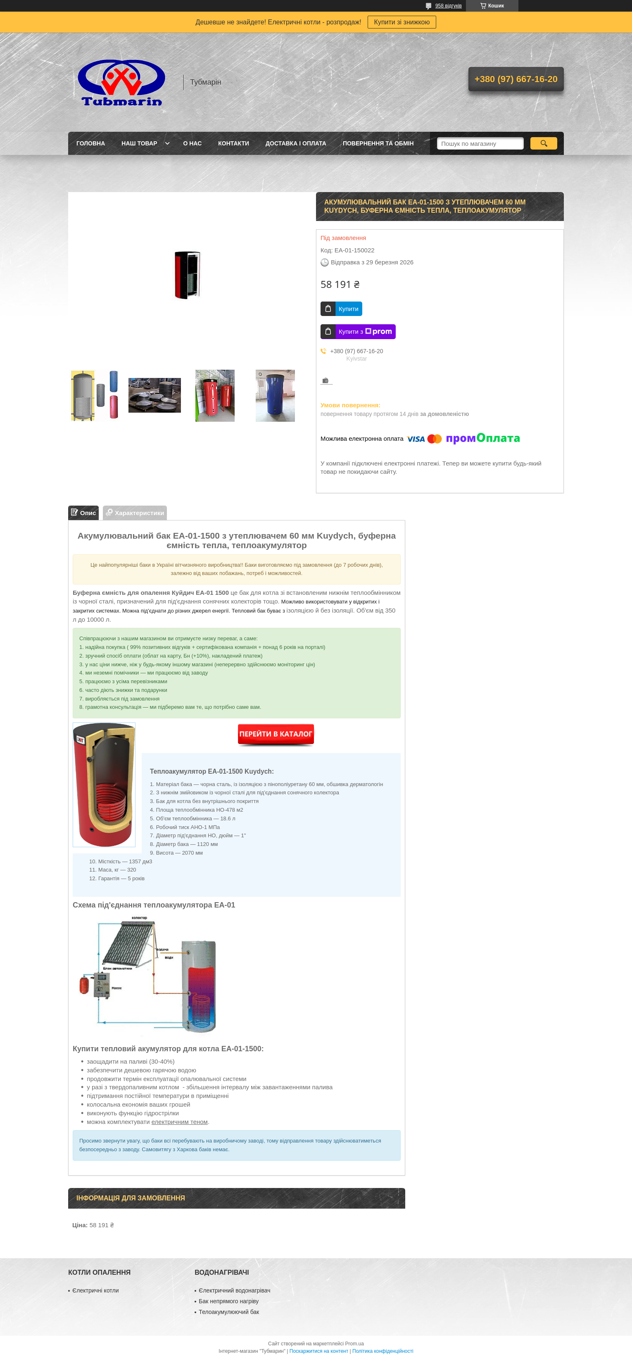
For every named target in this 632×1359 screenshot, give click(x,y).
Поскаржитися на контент (319, 1351)
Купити (349, 308)
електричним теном (180, 1121)
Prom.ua (354, 1344)
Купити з (365, 331)
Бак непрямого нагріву (229, 1301)
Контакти (233, 143)
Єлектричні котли (95, 1290)
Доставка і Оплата (296, 143)
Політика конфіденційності (382, 1351)
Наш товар (139, 143)
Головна (90, 143)
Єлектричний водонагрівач (234, 1290)
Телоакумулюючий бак (229, 1312)
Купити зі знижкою (402, 22)
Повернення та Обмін (378, 143)
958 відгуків (448, 6)
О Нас (192, 143)
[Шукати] (543, 143)
